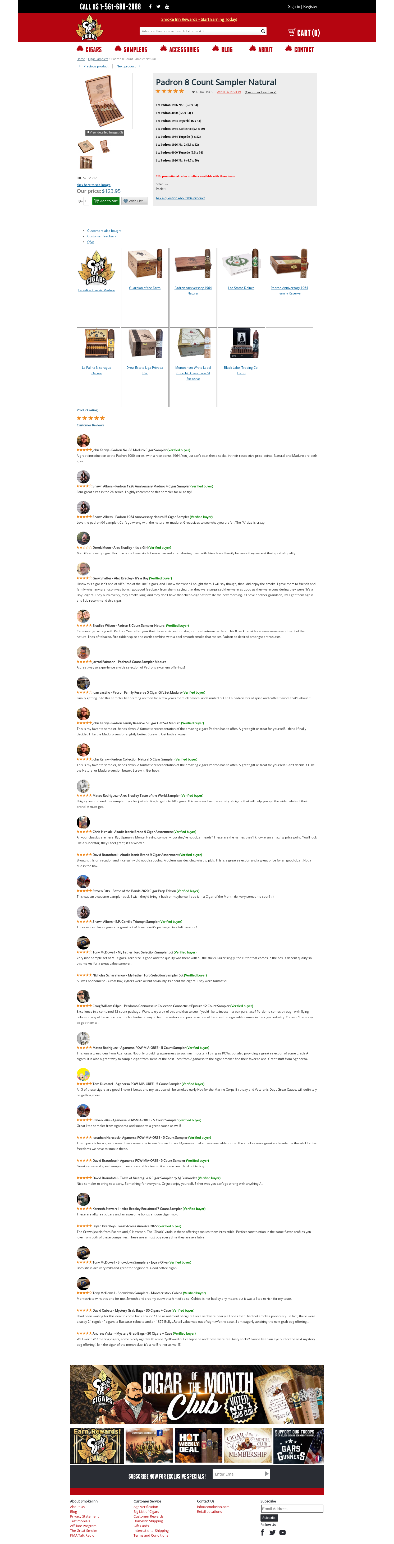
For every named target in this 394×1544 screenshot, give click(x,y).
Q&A (90, 241)
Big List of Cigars (146, 1511)
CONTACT (299, 49)
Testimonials (80, 1521)
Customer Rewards (148, 1516)
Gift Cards (141, 1526)
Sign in (294, 6)
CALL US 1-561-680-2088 (110, 6)
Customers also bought (104, 230)
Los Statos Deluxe (241, 287)
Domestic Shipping (148, 1521)
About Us (77, 1507)
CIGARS (89, 49)
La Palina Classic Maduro (96, 290)
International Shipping (151, 1530)
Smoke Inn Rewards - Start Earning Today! (199, 19)
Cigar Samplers (98, 59)
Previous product (93, 66)
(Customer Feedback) (260, 92)
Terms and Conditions (151, 1535)
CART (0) (304, 33)
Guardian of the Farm (145, 287)
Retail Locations (209, 1511)
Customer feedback (101, 236)
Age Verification (146, 1507)
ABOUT (261, 49)
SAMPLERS (130, 49)
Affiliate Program (83, 1526)
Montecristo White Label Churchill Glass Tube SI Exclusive (193, 373)
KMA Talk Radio (82, 1535)
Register (310, 6)
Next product (129, 66)
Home (81, 59)
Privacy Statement (84, 1516)
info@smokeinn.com (213, 1507)
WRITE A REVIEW (229, 92)
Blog (73, 1511)
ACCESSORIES (179, 49)
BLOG (222, 49)
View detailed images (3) (106, 132)
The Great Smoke (83, 1530)
